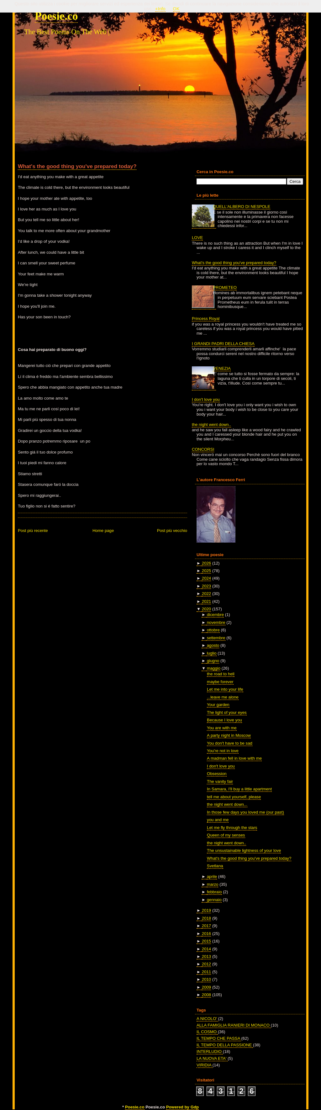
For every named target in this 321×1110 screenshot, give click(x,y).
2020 (206, 609)
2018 (206, 918)
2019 (206, 910)
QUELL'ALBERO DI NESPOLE (241, 206)
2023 (206, 586)
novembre (216, 622)
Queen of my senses (226, 835)
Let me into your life (225, 689)
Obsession (217, 773)
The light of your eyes (227, 712)
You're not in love (223, 750)
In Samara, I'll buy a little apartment (239, 789)
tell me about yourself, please (234, 796)
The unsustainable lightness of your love (244, 850)
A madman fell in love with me (234, 758)
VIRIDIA (205, 1065)
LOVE (197, 237)
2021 (206, 601)
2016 (206, 933)
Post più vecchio (172, 530)
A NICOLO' (207, 1018)
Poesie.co (56, 16)
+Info (160, 8)
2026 (206, 563)
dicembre (215, 614)
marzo (212, 884)
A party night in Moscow (229, 735)
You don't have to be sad (229, 743)
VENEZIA (222, 368)
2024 (206, 578)
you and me (218, 819)
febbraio (214, 892)
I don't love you (206, 399)
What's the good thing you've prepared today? (77, 166)
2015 (206, 941)
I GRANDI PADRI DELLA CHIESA (223, 343)
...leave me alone (223, 697)
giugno (213, 660)
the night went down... (227, 804)
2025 (206, 570)
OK (176, 8)
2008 (206, 994)
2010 (206, 979)
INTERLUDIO (210, 1051)
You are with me (221, 727)
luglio (212, 653)
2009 (206, 987)
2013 (206, 956)
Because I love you (224, 720)
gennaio (214, 899)
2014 (206, 949)
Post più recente (33, 530)
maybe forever (220, 681)
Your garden (218, 704)
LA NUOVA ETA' (212, 1058)
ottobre (213, 630)
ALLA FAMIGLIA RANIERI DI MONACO (234, 1025)
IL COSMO (207, 1031)
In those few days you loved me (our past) (245, 812)
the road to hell (220, 674)
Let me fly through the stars (232, 827)
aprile (212, 876)
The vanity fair (220, 781)
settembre (216, 637)
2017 (206, 925)
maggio (213, 668)
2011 (206, 971)
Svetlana (215, 865)
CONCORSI (203, 449)
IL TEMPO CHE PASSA (219, 1038)
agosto (213, 645)
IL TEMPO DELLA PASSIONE (225, 1045)
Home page (103, 530)
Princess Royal (205, 318)
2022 (206, 593)
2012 (206, 964)
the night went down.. (211, 424)
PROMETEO (225, 287)
